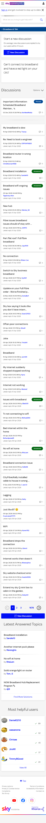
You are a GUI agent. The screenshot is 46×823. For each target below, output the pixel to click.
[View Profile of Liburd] (24, 548)
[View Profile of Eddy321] (25, 595)
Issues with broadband (14, 399)
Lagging (7, 495)
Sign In (43, 4)
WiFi (5, 526)
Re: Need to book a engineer (17, 139)
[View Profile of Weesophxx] (26, 563)
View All (23, 767)
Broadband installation (15, 171)
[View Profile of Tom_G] (10, 673)
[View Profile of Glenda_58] (26, 210)
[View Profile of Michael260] (26, 418)
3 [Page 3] (21, 607)
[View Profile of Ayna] (23, 375)
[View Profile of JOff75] (24, 228)
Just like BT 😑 (10, 509)
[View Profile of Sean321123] (26, 314)
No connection (10, 256)
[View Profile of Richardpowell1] (8, 438)
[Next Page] (38, 607)
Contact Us (40, 791)
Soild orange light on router (18, 670)
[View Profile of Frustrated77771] (9, 516)
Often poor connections (15, 324)
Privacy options (7, 786)
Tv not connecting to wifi (16, 413)
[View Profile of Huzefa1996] (26, 577)
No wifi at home (11, 448)
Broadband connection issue (18, 462)
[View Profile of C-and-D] (24, 485)
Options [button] (36, 90)
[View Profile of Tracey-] (24, 132)
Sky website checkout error (17, 573)
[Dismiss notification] (43, 10)
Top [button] (24, 781)
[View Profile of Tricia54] (24, 342)
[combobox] (20, 20)
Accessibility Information (35, 789)
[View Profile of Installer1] (25, 296)
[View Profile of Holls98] (25, 467)
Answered (37, 171)
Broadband (8, 352)
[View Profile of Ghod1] (23, 328)
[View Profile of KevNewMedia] (27, 112)
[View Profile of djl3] (8, 689)
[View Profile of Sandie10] (24, 175)
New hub (7, 206)
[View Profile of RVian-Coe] (25, 260)
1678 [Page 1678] (31, 607)
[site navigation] (2, 3)
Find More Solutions (23, 697)
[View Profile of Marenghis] (11, 650)
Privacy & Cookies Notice (10, 789)
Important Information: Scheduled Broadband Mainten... (15, 105)
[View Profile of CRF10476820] (26, 143)
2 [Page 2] (16, 607)
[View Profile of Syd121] (24, 278)
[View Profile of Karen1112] (25, 530)
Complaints (6, 791)
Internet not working (14, 385)
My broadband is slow (14, 127)
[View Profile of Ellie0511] (25, 403)
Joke (5, 338)
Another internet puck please (19, 646)
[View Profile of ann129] (24, 357)
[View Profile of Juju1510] (25, 246)
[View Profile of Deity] (24, 499)
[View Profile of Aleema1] (24, 389)
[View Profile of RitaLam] (25, 452)
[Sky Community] (15, 4)
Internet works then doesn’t (17, 558)
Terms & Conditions (37, 786)
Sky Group (5, 793)
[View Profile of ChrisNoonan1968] (9, 164)
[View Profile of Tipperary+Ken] (8, 196)
